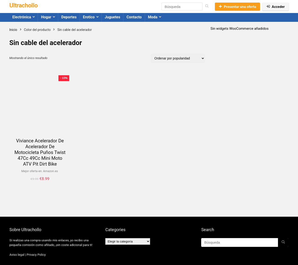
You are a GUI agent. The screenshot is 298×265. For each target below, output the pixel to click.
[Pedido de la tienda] (178, 58)
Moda (153, 17)
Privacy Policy (36, 254)
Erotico (89, 17)
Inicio (13, 30)
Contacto (134, 17)
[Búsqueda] (207, 6)
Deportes (69, 17)
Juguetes (112, 17)
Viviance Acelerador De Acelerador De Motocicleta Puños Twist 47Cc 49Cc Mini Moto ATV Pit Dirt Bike (39, 152)
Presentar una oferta (237, 7)
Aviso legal (17, 254)
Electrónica (21, 17)
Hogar (46, 17)
